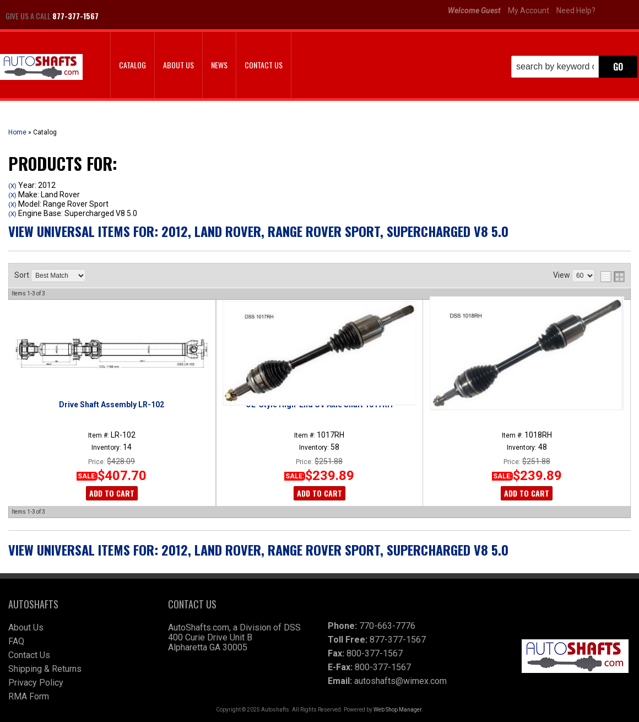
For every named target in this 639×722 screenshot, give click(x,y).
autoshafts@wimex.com (400, 681)
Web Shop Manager (397, 710)
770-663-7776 (387, 626)
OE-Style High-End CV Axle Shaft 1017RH (319, 404)
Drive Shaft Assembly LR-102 (111, 404)
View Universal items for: (258, 231)
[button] (574, 67)
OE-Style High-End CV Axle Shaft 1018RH (526, 404)
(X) (12, 186)
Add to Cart (111, 493)
